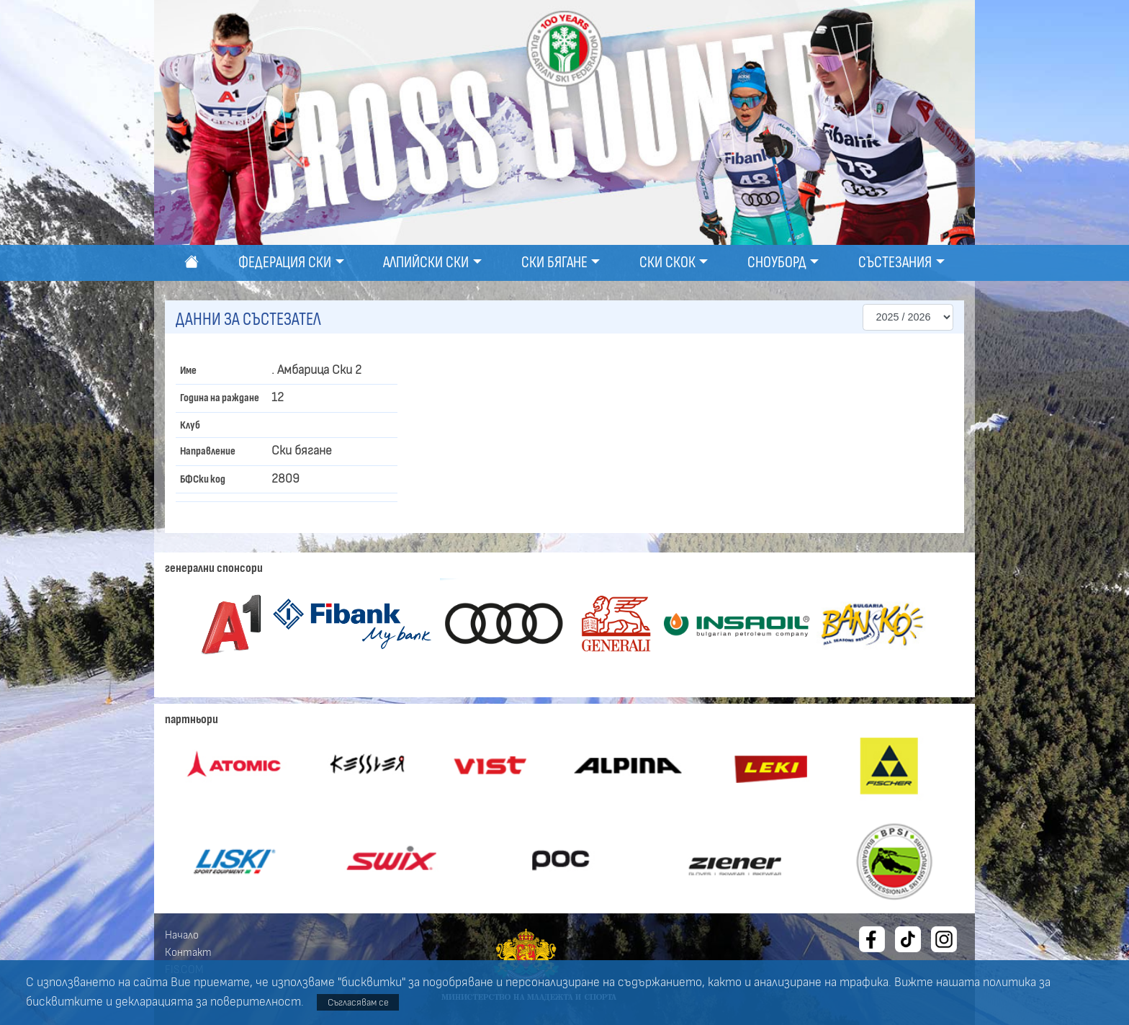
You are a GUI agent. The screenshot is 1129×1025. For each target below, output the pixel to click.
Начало (182, 935)
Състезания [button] (895, 262)
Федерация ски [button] (284, 262)
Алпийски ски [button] (426, 262)
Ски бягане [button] (554, 262)
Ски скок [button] (667, 262)
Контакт (188, 952)
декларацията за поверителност (208, 1001)
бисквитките (64, 1001)
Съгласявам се (358, 1002)
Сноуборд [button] (776, 262)
